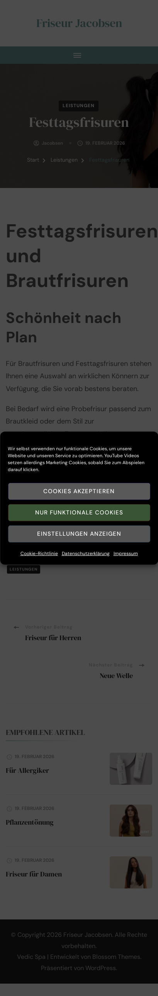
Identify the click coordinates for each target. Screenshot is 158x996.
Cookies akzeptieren (79, 498)
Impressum (126, 561)
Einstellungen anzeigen (79, 541)
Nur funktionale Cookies (79, 520)
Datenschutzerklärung (86, 561)
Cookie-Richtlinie (39, 561)
